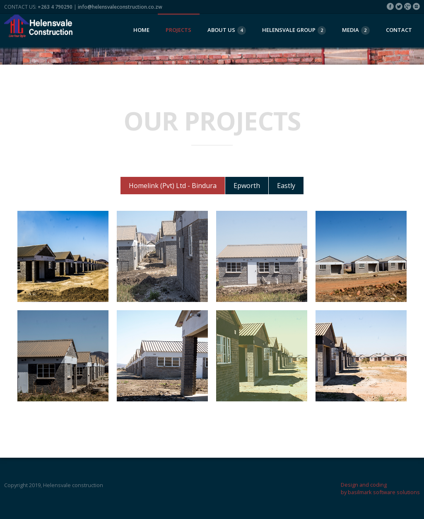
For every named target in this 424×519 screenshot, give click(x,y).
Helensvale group (294, 30)
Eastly (286, 185)
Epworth (247, 185)
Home (141, 30)
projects (178, 30)
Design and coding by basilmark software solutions (380, 488)
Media (356, 30)
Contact (399, 30)
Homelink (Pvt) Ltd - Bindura (173, 185)
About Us (226, 30)
